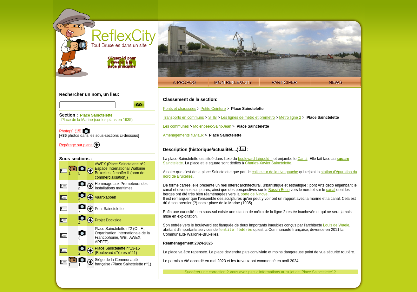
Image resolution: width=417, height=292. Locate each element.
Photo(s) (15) (70, 131)
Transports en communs (183, 117)
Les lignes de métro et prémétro (248, 117)
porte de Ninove (254, 194)
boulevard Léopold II (255, 158)
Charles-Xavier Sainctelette (268, 163)
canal (330, 189)
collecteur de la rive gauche (275, 172)
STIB (212, 117)
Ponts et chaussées (179, 108)
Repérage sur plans (79, 145)
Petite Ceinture (213, 108)
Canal (302, 158)
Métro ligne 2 (290, 117)
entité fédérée (236, 230)
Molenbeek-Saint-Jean (212, 126)
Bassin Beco (279, 189)
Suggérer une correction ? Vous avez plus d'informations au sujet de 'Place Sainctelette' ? (260, 272)
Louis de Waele (336, 225)
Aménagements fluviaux (183, 135)
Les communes (176, 126)
